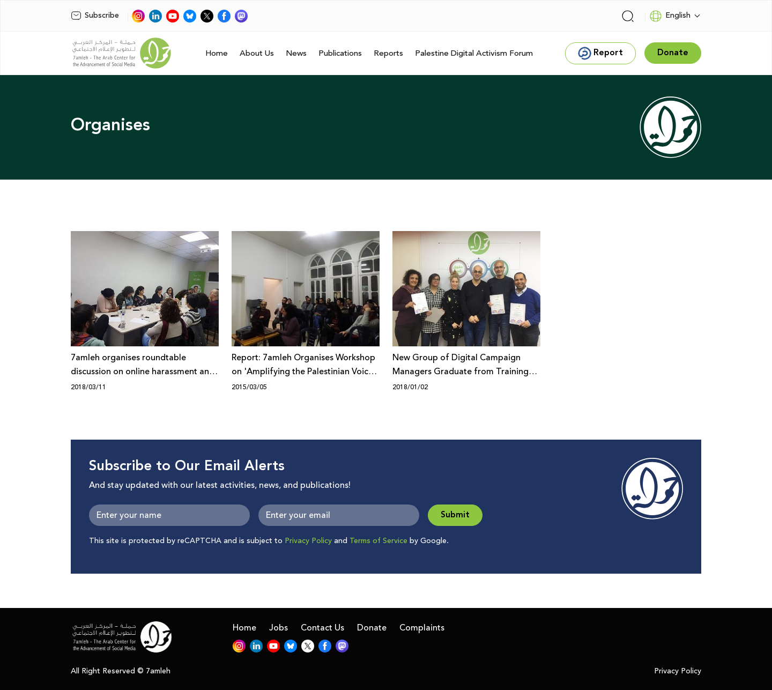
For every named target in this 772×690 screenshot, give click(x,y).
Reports (388, 53)
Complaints (421, 627)
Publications (340, 53)
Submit (455, 515)
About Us (257, 53)
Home (216, 53)
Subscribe (95, 15)
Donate (372, 627)
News (296, 53)
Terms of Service (378, 541)
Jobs (278, 627)
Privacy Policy (308, 541)
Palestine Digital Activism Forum (474, 53)
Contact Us (322, 627)
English (670, 16)
